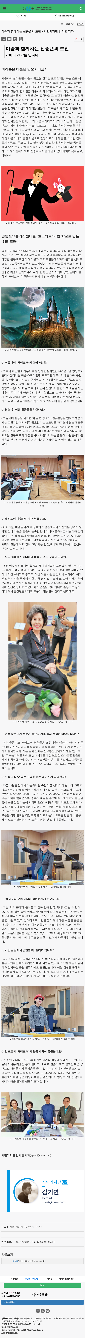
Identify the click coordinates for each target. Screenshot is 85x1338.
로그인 (21, 15)
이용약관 (14, 1278)
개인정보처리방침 (31, 1278)
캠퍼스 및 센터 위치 (66, 1278)
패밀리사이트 (42, 1302)
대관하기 (42, 1285)
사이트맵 (48, 1278)
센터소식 (80, 23)
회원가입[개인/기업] (64, 15)
